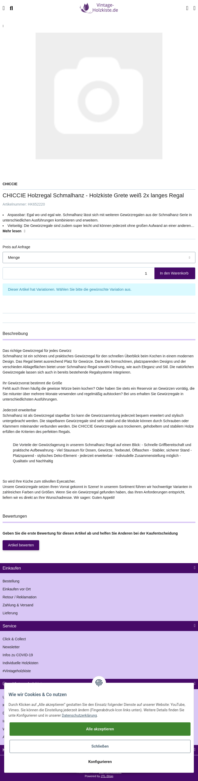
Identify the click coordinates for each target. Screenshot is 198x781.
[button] (182, 8)
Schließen (100, 746)
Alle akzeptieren (100, 729)
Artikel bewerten (21, 545)
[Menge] (79, 273)
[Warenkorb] (193, 8)
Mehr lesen (14, 231)
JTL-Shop (107, 776)
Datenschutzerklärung (79, 715)
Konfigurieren (100, 761)
